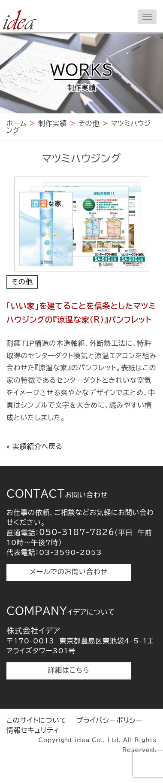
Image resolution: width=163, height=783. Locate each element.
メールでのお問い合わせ (68, 571)
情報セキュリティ (33, 730)
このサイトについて (36, 720)
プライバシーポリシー (109, 720)
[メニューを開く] (147, 16)
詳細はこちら (69, 670)
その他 (22, 281)
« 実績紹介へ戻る (34, 446)
